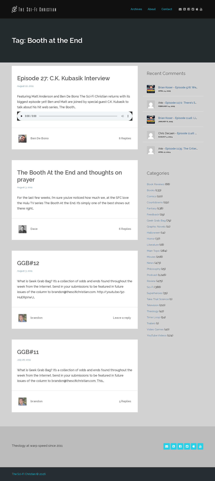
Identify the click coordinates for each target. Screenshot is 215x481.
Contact (166, 9)
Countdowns (155, 202)
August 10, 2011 (25, 86)
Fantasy (152, 208)
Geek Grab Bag (156, 220)
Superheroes (154, 293)
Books (151, 190)
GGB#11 (28, 351)
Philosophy (154, 268)
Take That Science (158, 299)
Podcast (152, 275)
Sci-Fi (150, 287)
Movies (151, 256)
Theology (153, 311)
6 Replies (125, 138)
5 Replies (125, 401)
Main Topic (153, 250)
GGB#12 (28, 262)
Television (153, 305)
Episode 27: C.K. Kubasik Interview (65, 78)
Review (151, 281)
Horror (151, 238)
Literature (153, 244)
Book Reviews (155, 184)
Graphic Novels (156, 226)
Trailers (151, 323)
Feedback (153, 214)
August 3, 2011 (25, 187)
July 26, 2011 (24, 359)
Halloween (153, 232)
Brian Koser (165, 87)
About (151, 9)
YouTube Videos (157, 335)
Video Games (155, 329)
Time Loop (154, 317)
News (150, 262)
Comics (151, 196)
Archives (136, 9)
